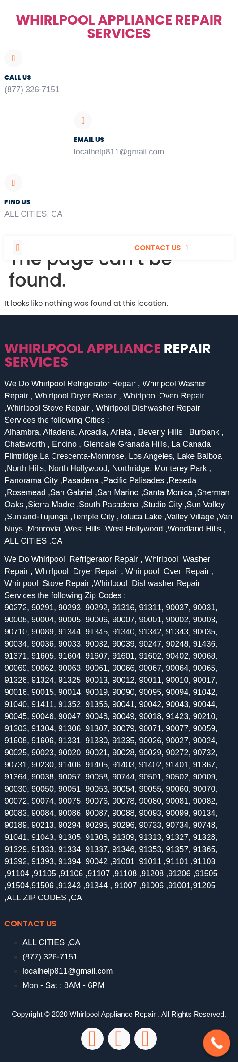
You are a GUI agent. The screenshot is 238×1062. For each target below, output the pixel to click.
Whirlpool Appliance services (107, 355)
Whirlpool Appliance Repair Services (119, 27)
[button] (17, 247)
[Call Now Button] (216, 1043)
